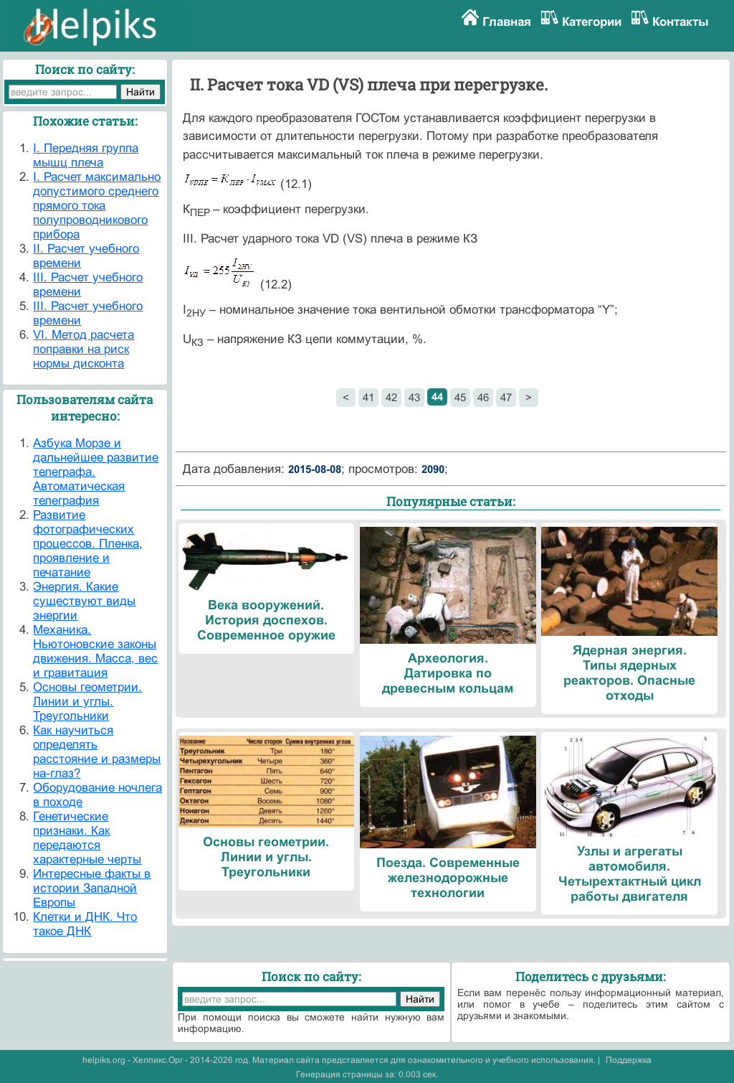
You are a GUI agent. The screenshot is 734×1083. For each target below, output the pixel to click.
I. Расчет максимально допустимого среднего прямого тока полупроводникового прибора (97, 205)
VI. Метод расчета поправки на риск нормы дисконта (83, 349)
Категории (591, 22)
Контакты (680, 22)
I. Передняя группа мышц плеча (85, 155)
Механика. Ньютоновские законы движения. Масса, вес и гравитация (95, 651)
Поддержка (629, 1060)
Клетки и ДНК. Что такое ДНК (85, 924)
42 (391, 397)
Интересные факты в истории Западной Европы (92, 888)
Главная (506, 22)
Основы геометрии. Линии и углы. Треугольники (87, 701)
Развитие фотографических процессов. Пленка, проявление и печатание (88, 543)
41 (368, 397)
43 (414, 397)
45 (460, 397)
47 (506, 397)
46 (483, 397)
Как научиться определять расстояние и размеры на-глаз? (97, 751)
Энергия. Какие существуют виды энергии (84, 601)
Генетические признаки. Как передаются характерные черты (87, 838)
